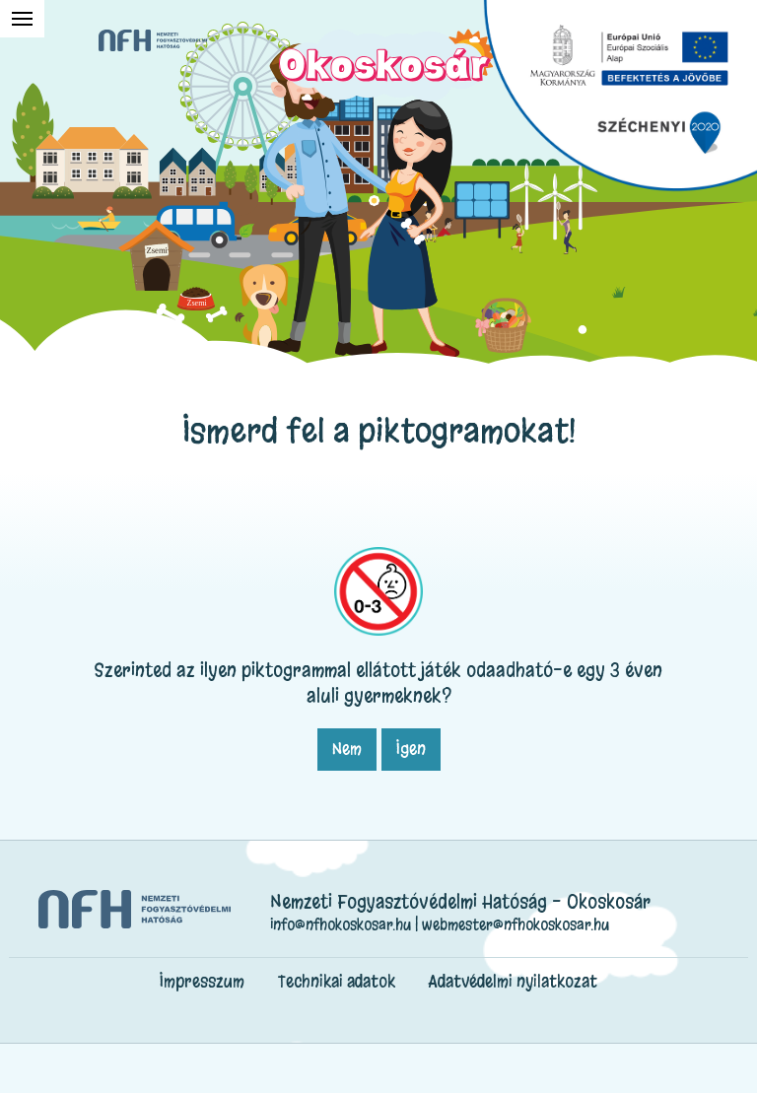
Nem (347, 748)
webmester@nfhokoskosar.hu (515, 924)
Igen (411, 748)
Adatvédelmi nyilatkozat (513, 981)
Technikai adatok (336, 981)
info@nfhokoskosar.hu (340, 924)
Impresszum (202, 981)
